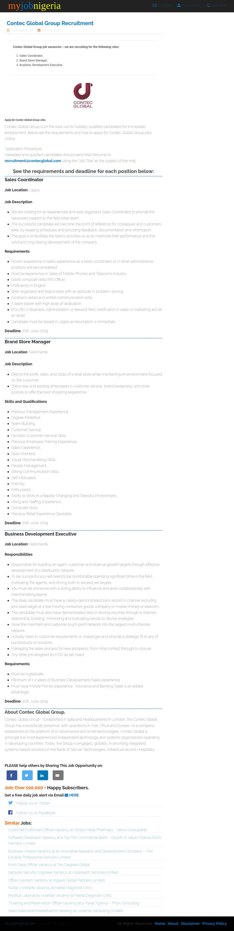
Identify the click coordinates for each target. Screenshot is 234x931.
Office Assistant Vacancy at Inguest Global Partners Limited (56, 880)
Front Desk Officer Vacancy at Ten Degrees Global (49, 865)
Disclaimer (190, 923)
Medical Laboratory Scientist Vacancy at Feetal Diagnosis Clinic (60, 895)
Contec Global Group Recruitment (50, 23)
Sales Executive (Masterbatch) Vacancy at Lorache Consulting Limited (65, 911)
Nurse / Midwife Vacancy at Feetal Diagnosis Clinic (50, 888)
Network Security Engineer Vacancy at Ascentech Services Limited (63, 872)
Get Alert (216, 5)
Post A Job (188, 5)
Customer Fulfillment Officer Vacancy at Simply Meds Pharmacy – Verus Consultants (77, 830)
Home (160, 923)
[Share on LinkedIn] (42, 775)
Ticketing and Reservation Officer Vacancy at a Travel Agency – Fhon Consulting (73, 903)
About (173, 923)
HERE (72, 795)
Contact (162, 5)
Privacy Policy (214, 923)
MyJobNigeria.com (20, 923)
